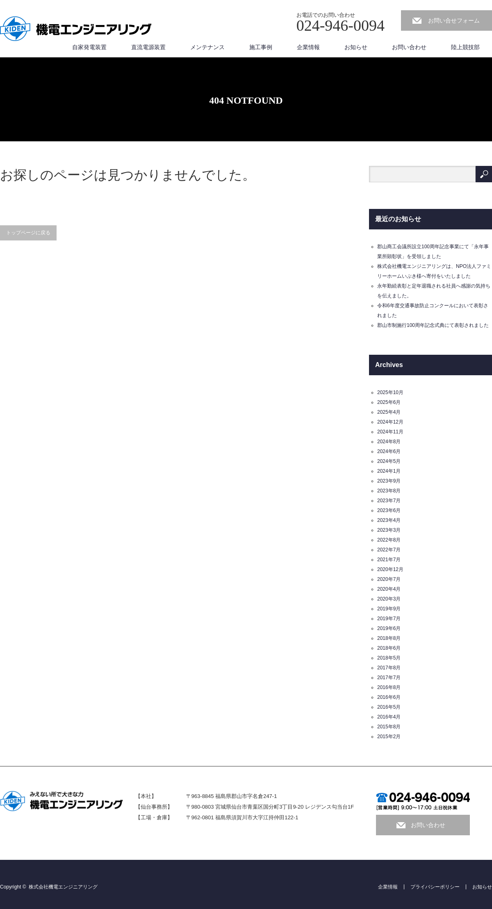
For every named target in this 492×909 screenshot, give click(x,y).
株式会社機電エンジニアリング (63, 887)
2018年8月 (389, 638)
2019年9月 (389, 609)
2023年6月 (389, 510)
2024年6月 (389, 451)
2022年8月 (389, 540)
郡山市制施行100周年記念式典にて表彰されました (433, 325)
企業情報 (308, 47)
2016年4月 (389, 717)
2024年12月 (390, 422)
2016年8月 (389, 687)
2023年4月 (389, 520)
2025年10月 (390, 392)
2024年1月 (389, 471)
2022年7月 (389, 550)
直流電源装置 (148, 47)
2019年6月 (389, 628)
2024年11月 (390, 432)
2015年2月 (389, 736)
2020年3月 (389, 599)
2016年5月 (389, 707)
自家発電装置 (89, 47)
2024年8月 (389, 441)
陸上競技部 (465, 47)
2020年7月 (389, 579)
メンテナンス (207, 47)
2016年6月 (389, 697)
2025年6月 (389, 402)
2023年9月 (389, 481)
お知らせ (355, 47)
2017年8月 (389, 668)
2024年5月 (389, 461)
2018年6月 (389, 648)
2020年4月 (389, 589)
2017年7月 (389, 677)
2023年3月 (389, 530)
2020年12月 (390, 569)
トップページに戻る (28, 233)
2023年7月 (389, 500)
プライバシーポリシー (435, 886)
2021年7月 (389, 559)
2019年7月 (389, 618)
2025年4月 (389, 412)
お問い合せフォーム (454, 20)
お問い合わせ (409, 47)
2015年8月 (389, 727)
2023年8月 (389, 491)
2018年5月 (389, 658)
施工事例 (260, 47)
